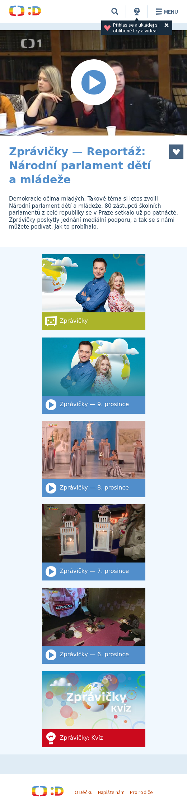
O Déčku (84, 792)
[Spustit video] (93, 83)
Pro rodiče (141, 792)
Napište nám (111, 792)
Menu (165, 11)
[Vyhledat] (115, 11)
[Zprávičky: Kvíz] (93, 709)
